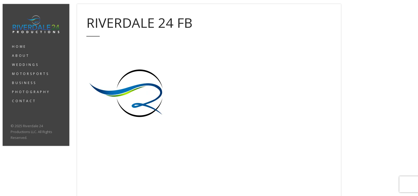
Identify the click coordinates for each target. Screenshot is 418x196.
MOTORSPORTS (30, 73)
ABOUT (21, 55)
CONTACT (24, 101)
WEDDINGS (25, 64)
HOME (19, 46)
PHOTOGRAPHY (31, 92)
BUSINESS (24, 83)
